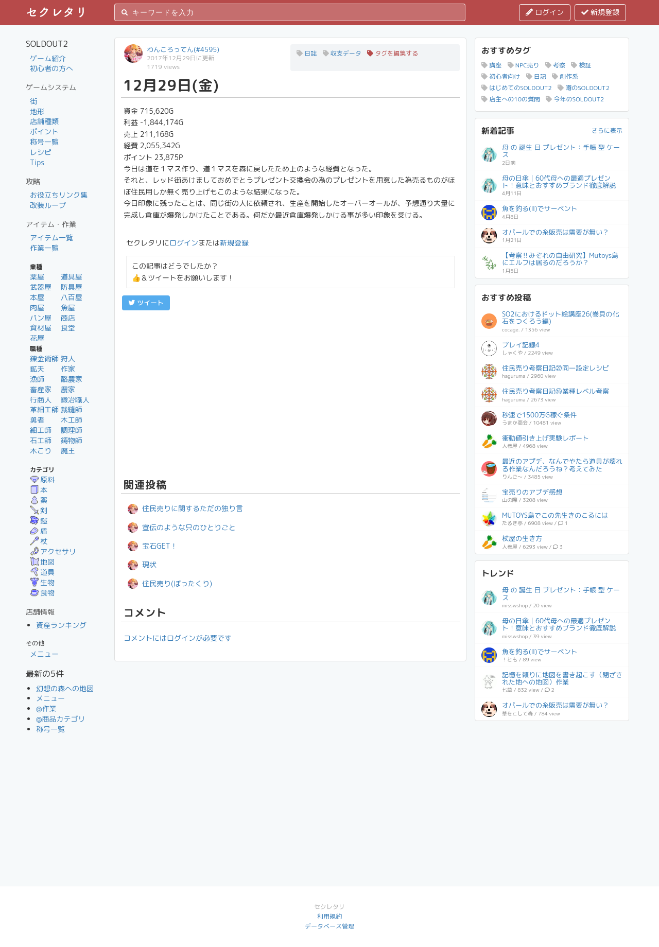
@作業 (46, 708)
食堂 (68, 327)
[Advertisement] (290, 393)
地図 (42, 562)
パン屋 (40, 318)
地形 (37, 111)
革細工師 (44, 409)
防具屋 (71, 287)
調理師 (71, 430)
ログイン (545, 12)
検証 (581, 65)
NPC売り (524, 65)
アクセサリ (53, 551)
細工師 (40, 430)
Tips (37, 162)
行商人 (40, 400)
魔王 (68, 450)
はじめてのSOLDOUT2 (516, 87)
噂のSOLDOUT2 (584, 87)
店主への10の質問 (510, 99)
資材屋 (40, 327)
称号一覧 (44, 142)
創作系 (565, 76)
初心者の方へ (51, 68)
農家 (68, 389)
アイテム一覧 (51, 237)
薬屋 (37, 277)
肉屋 (37, 307)
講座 (491, 65)
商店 (68, 318)
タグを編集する (392, 53)
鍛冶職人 (75, 400)
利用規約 (329, 916)
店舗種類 (44, 121)
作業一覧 (44, 248)
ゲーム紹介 (48, 58)
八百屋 (71, 297)
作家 (68, 369)
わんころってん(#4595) (183, 49)
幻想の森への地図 (65, 688)
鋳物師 (71, 440)
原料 (42, 479)
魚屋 (68, 307)
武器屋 (40, 287)
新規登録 (600, 12)
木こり (40, 450)
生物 (42, 582)
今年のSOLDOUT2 (575, 99)
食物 (42, 593)
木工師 (71, 420)
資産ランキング (61, 625)
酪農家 (71, 379)
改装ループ (48, 205)
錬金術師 (44, 358)
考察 (555, 65)
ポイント (44, 131)
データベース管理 (329, 926)
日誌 (307, 53)
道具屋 (71, 277)
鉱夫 (37, 369)
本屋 (37, 297)
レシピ (40, 152)
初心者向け (500, 76)
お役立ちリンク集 (59, 195)
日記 (536, 76)
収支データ (342, 53)
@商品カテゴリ (60, 719)
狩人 (68, 358)
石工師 (40, 440)
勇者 (37, 420)
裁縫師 (71, 409)
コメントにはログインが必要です (178, 638)
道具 (42, 572)
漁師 (37, 379)
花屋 (37, 338)
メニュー (44, 654)
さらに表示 (607, 130)
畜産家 (40, 389)
